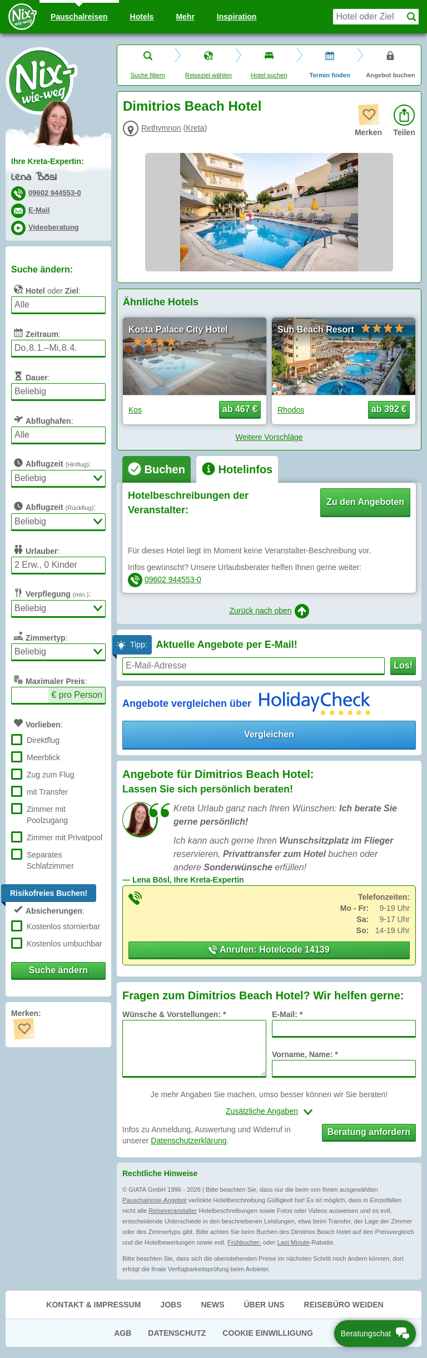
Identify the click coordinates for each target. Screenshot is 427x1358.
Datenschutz (177, 1333)
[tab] (156, 469)
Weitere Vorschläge (268, 437)
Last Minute (293, 1242)
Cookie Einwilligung (267, 1333)
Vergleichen (269, 734)
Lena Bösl (33, 178)
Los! (403, 665)
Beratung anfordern (368, 1132)
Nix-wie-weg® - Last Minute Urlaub (42, 80)
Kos (135, 409)
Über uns (264, 1304)
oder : (46, 289)
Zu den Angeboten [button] (365, 502)
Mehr (185, 16)
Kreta (195, 127)
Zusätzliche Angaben (262, 1111)
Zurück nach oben (269, 611)
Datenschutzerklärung (188, 1140)
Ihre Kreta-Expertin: (47, 161)
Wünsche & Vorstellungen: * (174, 1014)
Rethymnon (161, 127)
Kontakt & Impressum (93, 1304)
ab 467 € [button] (239, 409)
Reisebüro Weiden (344, 1304)
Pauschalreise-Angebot (154, 1200)
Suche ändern (58, 970)
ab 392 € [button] (388, 409)
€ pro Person (76, 695)
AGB (122, 1333)
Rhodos (290, 409)
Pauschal (79, 16)
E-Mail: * (287, 1014)
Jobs (170, 1304)
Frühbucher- (244, 1242)
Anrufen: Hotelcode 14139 (268, 949)
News (212, 1304)
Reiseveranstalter (172, 1210)
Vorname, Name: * (305, 1054)
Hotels (142, 16)
